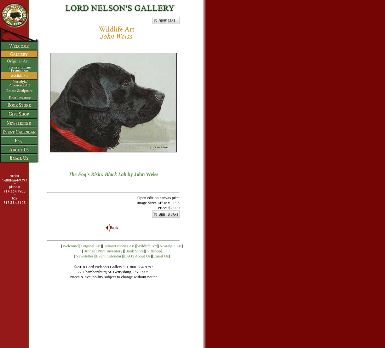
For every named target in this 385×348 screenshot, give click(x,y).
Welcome (70, 246)
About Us (143, 256)
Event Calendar (109, 256)
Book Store (134, 251)
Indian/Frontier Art (119, 246)
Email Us (161, 256)
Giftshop (154, 251)
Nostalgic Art (171, 246)
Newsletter (84, 256)
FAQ (128, 256)
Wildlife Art (147, 246)
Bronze (89, 251)
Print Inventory (110, 251)
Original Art (91, 246)
